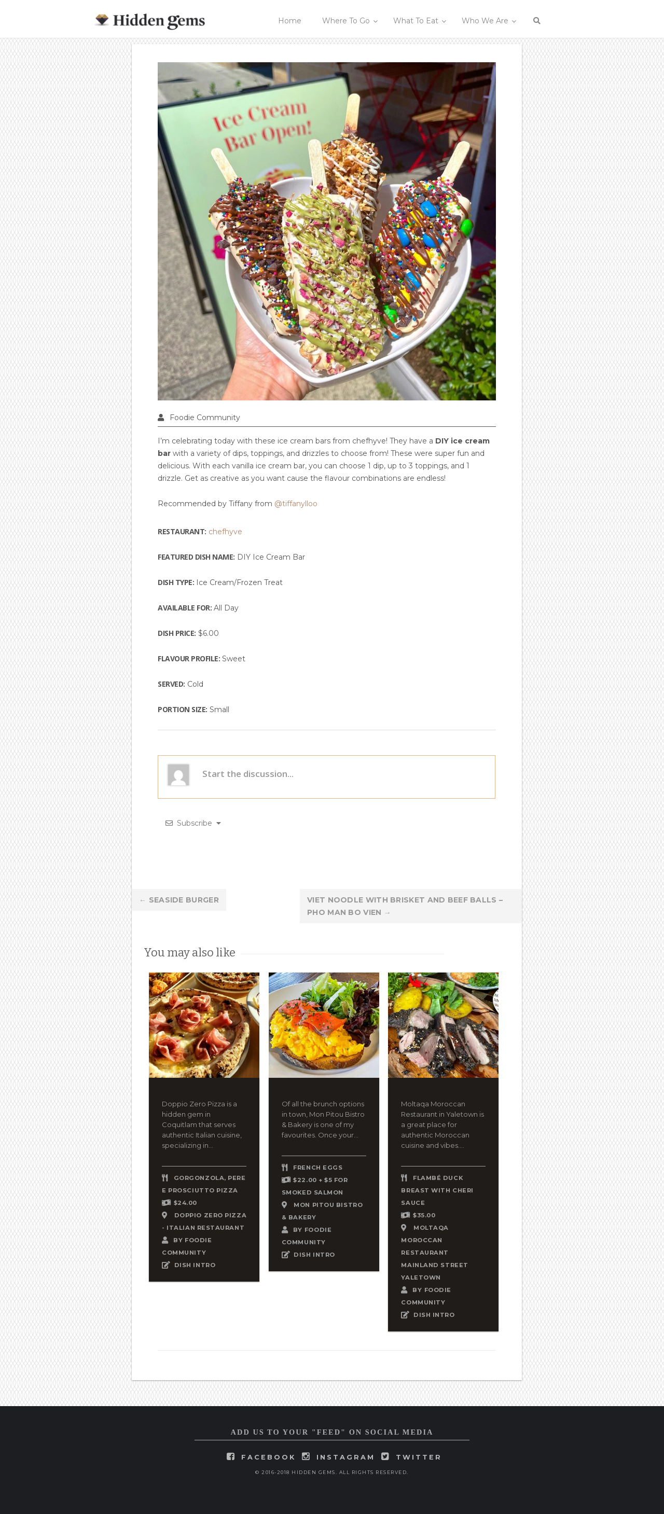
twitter (419, 1457)
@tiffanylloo (295, 503)
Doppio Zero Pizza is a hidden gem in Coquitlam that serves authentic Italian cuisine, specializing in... (202, 1124)
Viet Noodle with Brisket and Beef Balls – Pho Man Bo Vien (405, 906)
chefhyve (225, 531)
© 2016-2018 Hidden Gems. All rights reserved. (332, 1472)
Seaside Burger (179, 900)
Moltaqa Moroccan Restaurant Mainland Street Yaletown (434, 1252)
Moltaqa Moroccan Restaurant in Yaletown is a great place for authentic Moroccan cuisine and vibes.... (442, 1124)
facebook (268, 1457)
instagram (345, 1457)
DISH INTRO (195, 1265)
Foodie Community (205, 417)
